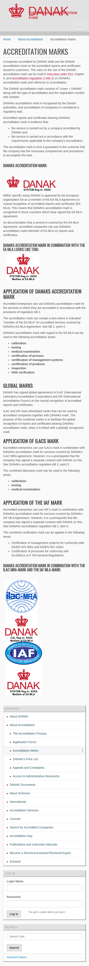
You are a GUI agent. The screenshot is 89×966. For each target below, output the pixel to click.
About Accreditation (30, 39)
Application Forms (24, 742)
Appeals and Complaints (28, 767)
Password (13, 897)
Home (7, 39)
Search (11, 927)
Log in (10, 873)
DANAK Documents (22, 784)
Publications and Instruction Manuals (33, 844)
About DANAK (18, 716)
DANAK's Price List (25, 759)
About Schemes (19, 793)
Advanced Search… (18, 957)
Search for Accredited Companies (31, 827)
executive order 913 (60, 74)
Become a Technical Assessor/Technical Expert (40, 853)
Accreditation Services (24, 810)
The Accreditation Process (29, 733)
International (17, 801)
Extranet (15, 861)
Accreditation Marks (25, 750)
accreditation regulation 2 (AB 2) (33, 78)
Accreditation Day (21, 836)
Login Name (15, 881)
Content (12, 708)
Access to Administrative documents (35, 776)
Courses (15, 819)
